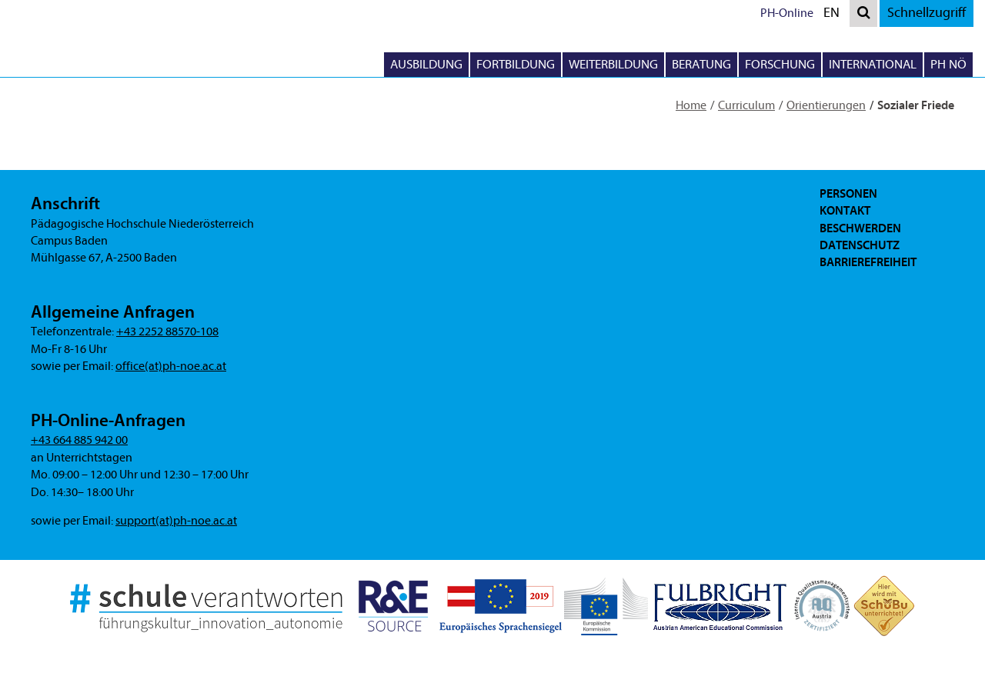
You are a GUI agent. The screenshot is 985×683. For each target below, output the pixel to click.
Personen (848, 194)
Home (691, 105)
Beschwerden (860, 228)
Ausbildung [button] (426, 64)
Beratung (701, 64)
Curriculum (746, 105)
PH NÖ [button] (948, 64)
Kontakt (845, 211)
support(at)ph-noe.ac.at (176, 521)
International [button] (873, 64)
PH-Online (786, 13)
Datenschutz (860, 245)
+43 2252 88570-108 (167, 331)
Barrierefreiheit (868, 262)
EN (835, 15)
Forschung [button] (780, 64)
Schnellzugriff (926, 13)
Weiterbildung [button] (613, 64)
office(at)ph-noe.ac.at (170, 366)
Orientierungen (826, 105)
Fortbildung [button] (515, 64)
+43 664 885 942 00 (79, 440)
